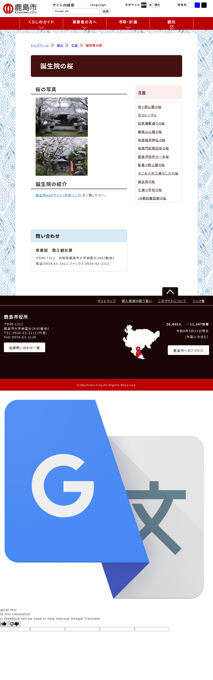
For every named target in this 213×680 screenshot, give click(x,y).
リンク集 (199, 301)
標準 (144, 5)
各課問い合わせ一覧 (24, 348)
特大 (157, 5)
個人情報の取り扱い (137, 301)
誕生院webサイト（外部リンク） (59, 195)
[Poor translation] (14, 624)
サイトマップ (106, 301)
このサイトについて (172, 301)
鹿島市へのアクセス (188, 351)
